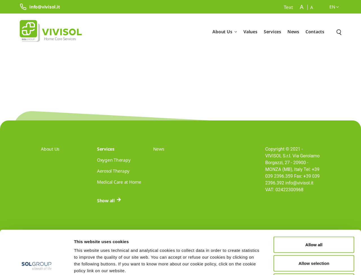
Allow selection (313, 219)
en (334, 7)
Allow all (314, 201)
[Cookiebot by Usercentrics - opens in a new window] (36, 264)
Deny (314, 238)
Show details (292, 263)
